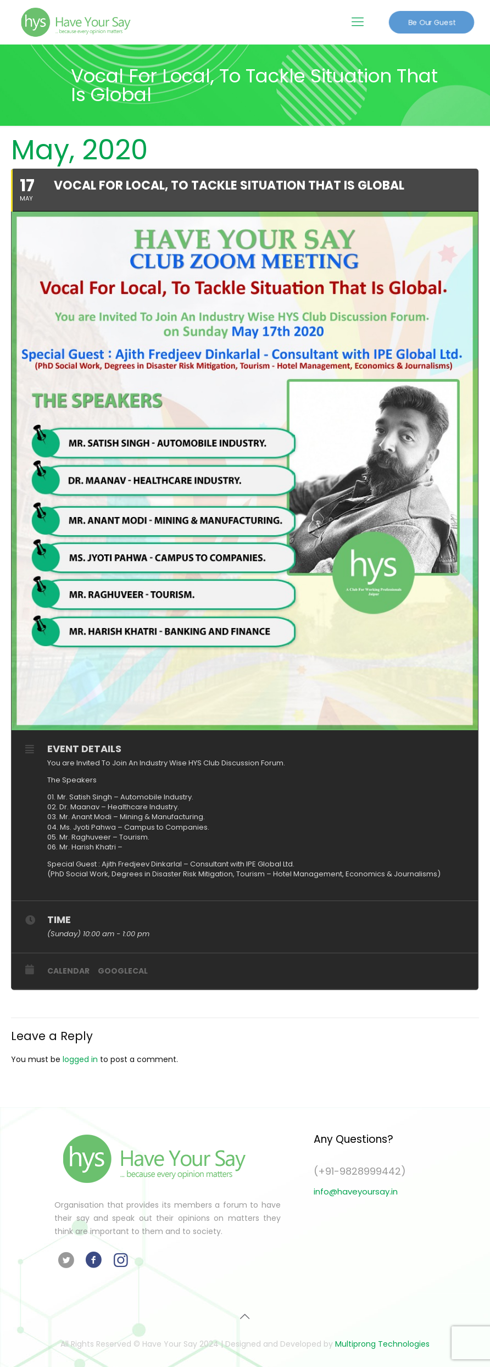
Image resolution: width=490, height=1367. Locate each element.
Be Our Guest (431, 21)
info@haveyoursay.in (356, 1191)
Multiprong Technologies (382, 1343)
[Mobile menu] (357, 22)
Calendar (68, 971)
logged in (80, 1059)
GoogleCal (123, 971)
